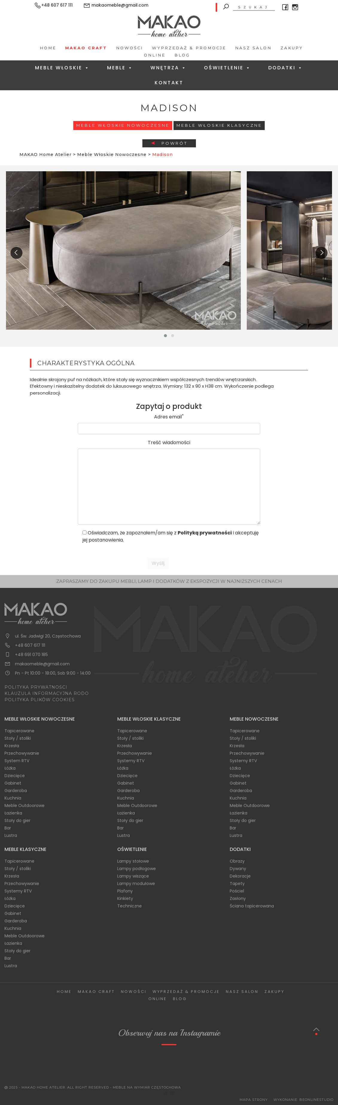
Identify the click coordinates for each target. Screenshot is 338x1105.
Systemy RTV (130, 761)
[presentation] (16, 253)
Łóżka (10, 768)
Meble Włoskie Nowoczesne (123, 125)
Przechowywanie (21, 753)
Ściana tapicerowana (252, 906)
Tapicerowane (19, 731)
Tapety (237, 884)
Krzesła (11, 746)
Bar (7, 828)
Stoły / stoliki (17, 738)
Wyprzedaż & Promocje (189, 47)
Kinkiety (125, 898)
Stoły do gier (17, 820)
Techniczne (129, 906)
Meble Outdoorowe (24, 806)
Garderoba (15, 791)
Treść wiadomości (169, 442)
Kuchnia (12, 798)
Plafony (125, 891)
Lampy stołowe (133, 861)
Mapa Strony (254, 1100)
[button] (165, 336)
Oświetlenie (227, 67)
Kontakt (169, 82)
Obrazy (237, 861)
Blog (182, 55)
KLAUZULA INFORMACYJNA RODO (46, 693)
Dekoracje (240, 876)
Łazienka (13, 813)
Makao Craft (86, 47)
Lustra (10, 835)
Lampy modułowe (136, 884)
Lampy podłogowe (136, 869)
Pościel (237, 891)
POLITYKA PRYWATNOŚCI (35, 687)
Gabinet (12, 783)
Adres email (169, 416)
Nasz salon (253, 47)
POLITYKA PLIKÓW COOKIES (39, 699)
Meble (120, 67)
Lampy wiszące (133, 876)
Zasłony (238, 898)
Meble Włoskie (62, 67)
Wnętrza (168, 67)
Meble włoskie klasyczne (219, 125)
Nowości (129, 47)
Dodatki (285, 67)
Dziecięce (14, 776)
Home (48, 47)
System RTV (16, 761)
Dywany (238, 869)
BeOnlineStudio (316, 1100)
